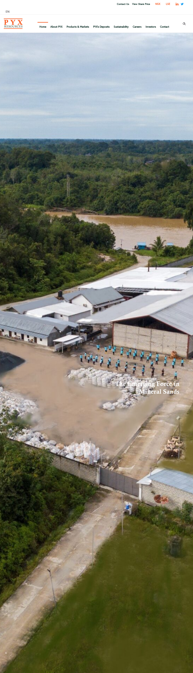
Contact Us (123, 4)
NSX (157, 4)
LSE (168, 4)
